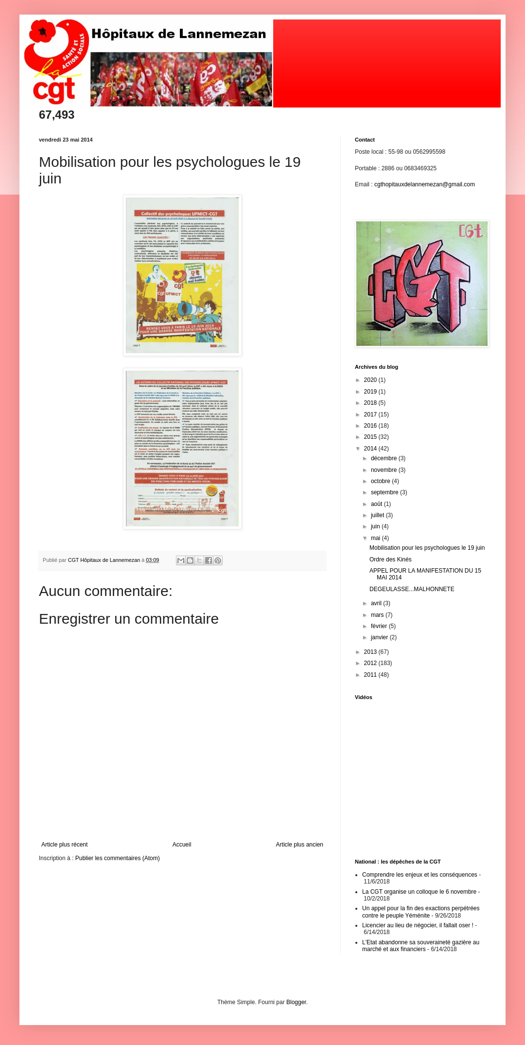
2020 (371, 380)
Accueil (182, 844)
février (380, 626)
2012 (371, 663)
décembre (385, 458)
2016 (371, 425)
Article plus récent (64, 844)
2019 (371, 391)
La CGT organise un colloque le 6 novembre (419, 891)
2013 (371, 652)
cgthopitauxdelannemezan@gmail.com (424, 184)
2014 (371, 448)
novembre (385, 470)
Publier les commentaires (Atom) (117, 858)
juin (376, 526)
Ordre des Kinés (390, 559)
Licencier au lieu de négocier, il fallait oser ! (417, 925)
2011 (371, 674)
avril (377, 603)
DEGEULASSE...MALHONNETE (412, 589)
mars (378, 615)
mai (376, 538)
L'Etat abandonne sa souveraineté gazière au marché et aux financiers (420, 946)
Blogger (296, 1002)
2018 (371, 402)
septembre (385, 492)
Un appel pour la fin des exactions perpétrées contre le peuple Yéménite (420, 912)
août (377, 504)
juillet (378, 515)
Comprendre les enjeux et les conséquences (419, 874)
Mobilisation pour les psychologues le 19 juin (427, 547)
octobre (381, 481)
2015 (371, 436)
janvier (380, 637)
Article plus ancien (299, 844)
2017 (371, 414)
